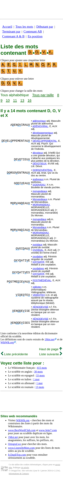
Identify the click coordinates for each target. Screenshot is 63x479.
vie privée (25, 467)
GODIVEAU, (39, 184)
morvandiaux (39, 219)
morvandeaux (40, 191)
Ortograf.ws (14, 444)
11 (15, 100)
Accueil (7, 26)
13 (22, 100)
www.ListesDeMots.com (21, 447)
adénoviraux (39, 121)
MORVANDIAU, (41, 232)
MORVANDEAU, (41, 204)
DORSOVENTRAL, (43, 170)
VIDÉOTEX (39, 295)
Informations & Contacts (19, 473)
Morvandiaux (39, 227)
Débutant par (44, 26)
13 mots (39, 387)
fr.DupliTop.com (17, 454)
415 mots (42, 367)
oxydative (38, 256)
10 (8, 100)
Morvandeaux (40, 199)
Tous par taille (43, 95)
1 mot (36, 379)
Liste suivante (50, 354)
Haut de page (50, 349)
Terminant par (11, 31)
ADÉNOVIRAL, (40, 126)
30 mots (38, 371)
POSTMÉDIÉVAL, (42, 280)
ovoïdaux (37, 244)
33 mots (40, 375)
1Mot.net (49, 339)
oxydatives (38, 268)
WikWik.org (7, 342)
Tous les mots (24, 26)
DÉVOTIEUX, (40, 163)
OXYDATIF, (39, 262)
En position (35, 36)
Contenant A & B (13, 36)
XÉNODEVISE (40, 307)
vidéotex (37, 287)
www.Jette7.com (48, 430)
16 (29, 100)
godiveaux (38, 179)
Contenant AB (33, 31)
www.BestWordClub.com (22, 430)
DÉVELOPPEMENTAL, (45, 141)
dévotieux (38, 152)
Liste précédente (14, 354)
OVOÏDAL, (38, 250)
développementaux (43, 132)
